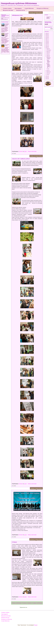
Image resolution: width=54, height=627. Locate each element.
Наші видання (18, 8)
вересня (48, 51)
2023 (47, 37)
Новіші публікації (16, 603)
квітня (48, 70)
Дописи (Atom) (31, 607)
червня (48, 55)
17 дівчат (14, 542)
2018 (47, 43)
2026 (47, 33)
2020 (47, 41)
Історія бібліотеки (29, 8)
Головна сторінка (7, 8)
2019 (47, 42)
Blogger (35, 625)
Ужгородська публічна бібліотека (19, 3)
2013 (47, 77)
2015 (47, 47)
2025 (47, 34)
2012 (47, 78)
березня (48, 71)
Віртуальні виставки (8, 10)
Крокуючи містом (20, 10)
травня (48, 56)
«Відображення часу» (17, 15)
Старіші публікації (37, 603)
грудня (48, 48)
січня (47, 74)
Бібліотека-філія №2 (4, 19)
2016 (47, 46)
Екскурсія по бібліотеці (42, 8)
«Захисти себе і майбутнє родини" (21, 158)
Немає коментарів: (32, 151)
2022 (47, 38)
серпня (48, 52)
